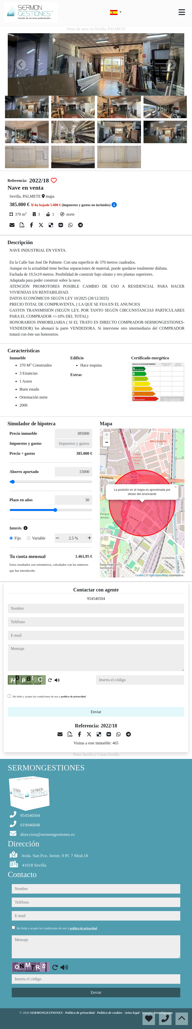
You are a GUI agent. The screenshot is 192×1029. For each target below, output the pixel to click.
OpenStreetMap (158, 575)
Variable (38, 538)
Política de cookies (110, 1013)
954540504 (96, 598)
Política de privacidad (80, 1013)
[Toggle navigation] (182, 12)
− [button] (106, 443)
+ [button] (106, 435)
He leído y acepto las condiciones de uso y (49, 696)
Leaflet (140, 575)
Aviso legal (132, 1013)
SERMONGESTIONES (47, 1013)
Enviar (96, 712)
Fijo (17, 538)
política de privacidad (73, 696)
